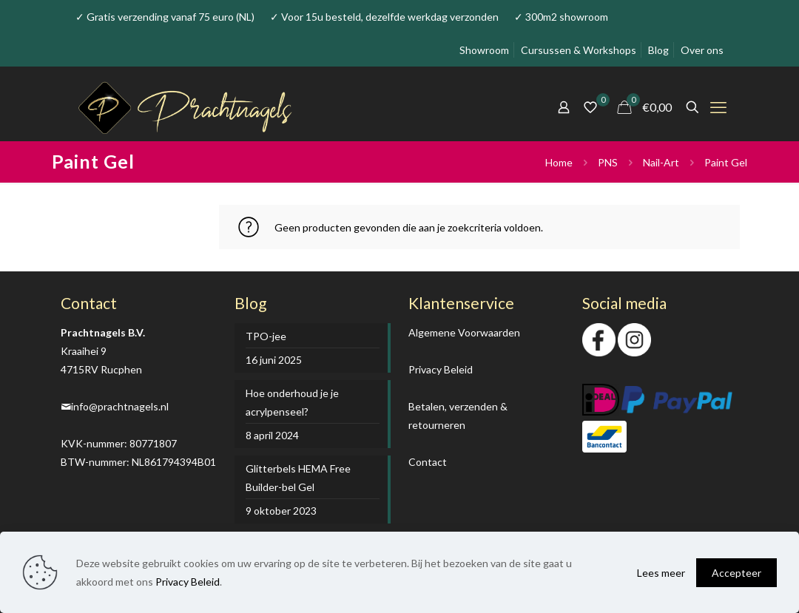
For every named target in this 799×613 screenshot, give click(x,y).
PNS (608, 162)
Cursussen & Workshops (578, 50)
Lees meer (661, 572)
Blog (658, 50)
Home (559, 162)
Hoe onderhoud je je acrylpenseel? (292, 402)
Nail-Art (661, 162)
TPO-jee (266, 336)
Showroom (484, 50)
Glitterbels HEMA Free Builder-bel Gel (298, 477)
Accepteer (736, 572)
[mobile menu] (718, 107)
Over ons (702, 50)
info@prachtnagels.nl (120, 406)
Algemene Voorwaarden (464, 332)
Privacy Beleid (440, 369)
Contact (427, 461)
